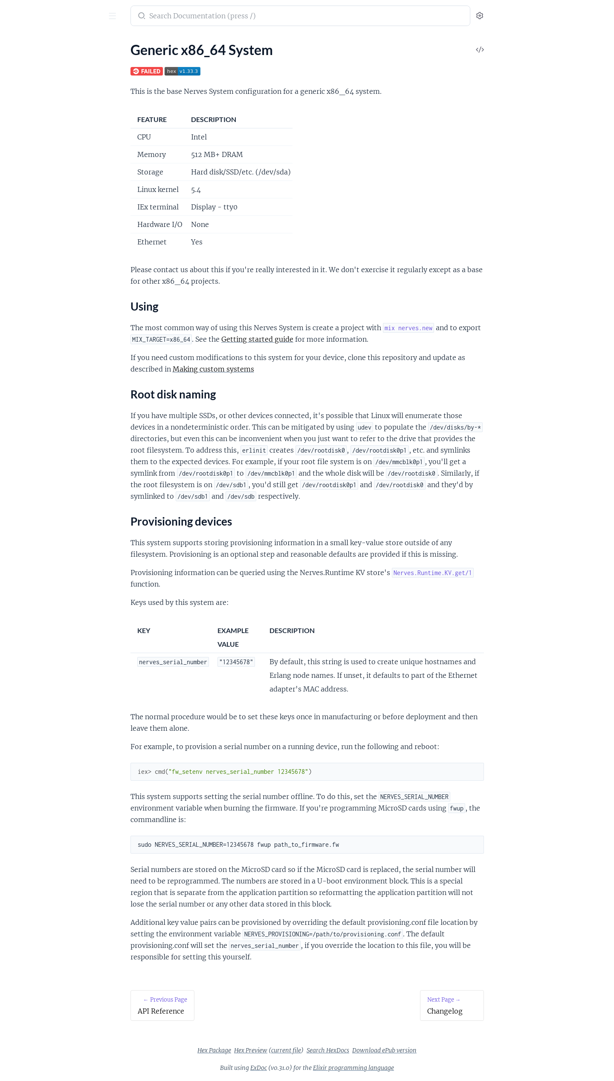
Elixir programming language (417, 1068)
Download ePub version (448, 1050)
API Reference (27, 59)
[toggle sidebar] (117, 17)
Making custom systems (277, 369)
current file (350, 1050)
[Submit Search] (205, 17)
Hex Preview (314, 1050)
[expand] (120, 59)
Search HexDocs (392, 1050)
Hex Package (278, 1050)
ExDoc (322, 1068)
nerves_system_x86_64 (50, 11)
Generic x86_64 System (40, 71)
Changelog (22, 122)
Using (22, 86)
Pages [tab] (15, 42)
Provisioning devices (44, 106)
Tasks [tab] (48, 42)
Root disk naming (39, 96)
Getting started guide (321, 339)
